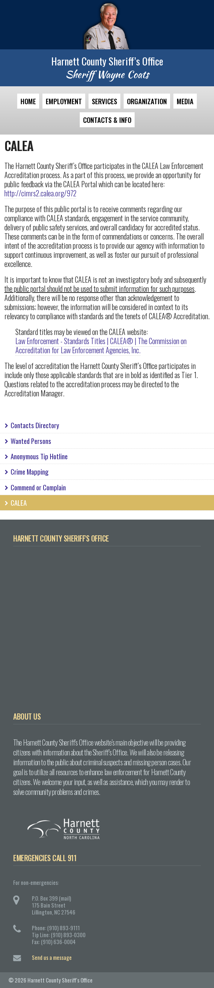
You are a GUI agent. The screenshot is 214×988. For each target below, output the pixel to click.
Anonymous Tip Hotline (35, 456)
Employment (64, 101)
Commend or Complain (34, 487)
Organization (147, 101)
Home (28, 101)
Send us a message (52, 957)
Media (185, 101)
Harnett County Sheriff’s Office (107, 60)
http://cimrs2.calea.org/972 (40, 193)
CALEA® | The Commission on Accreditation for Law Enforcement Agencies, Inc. (101, 345)
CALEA (15, 503)
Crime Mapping (26, 471)
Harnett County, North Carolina (113, 829)
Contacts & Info (107, 120)
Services (104, 101)
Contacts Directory (31, 425)
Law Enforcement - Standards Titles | (62, 340)
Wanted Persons (27, 441)
